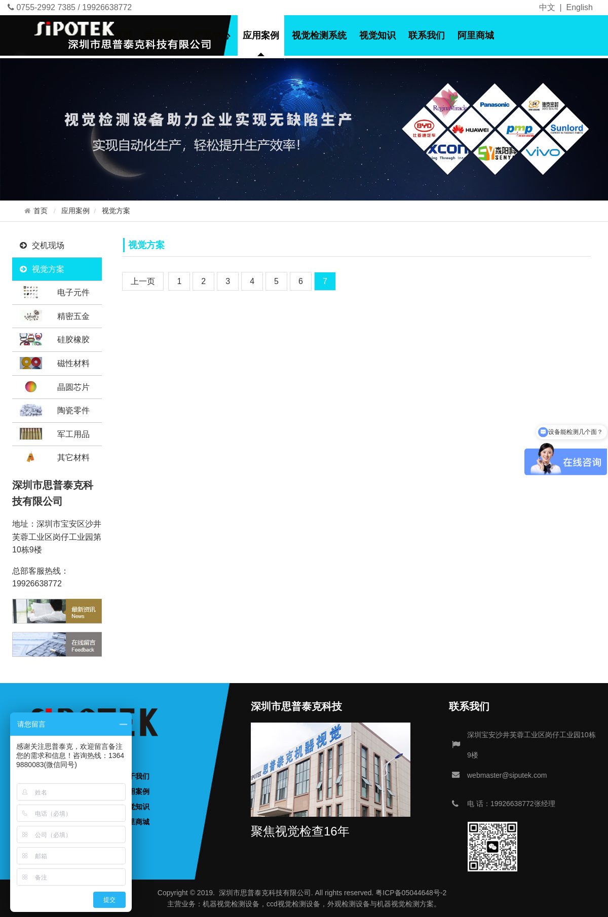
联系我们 (426, 35)
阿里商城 (476, 35)
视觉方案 (116, 211)
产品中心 (212, 35)
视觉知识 (377, 35)
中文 (547, 7)
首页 (122, 35)
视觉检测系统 (319, 35)
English (579, 7)
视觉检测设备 (238, 904)
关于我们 (162, 35)
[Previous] (143, 281)
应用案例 (261, 35)
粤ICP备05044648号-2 (410, 893)
